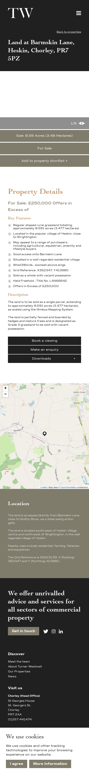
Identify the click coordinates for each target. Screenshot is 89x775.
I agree (16, 764)
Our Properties (19, 671)
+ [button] (5, 388)
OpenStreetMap (68, 487)
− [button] (5, 394)
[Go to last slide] (80, 123)
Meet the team (19, 661)
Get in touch (23, 631)
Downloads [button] (41, 359)
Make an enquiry (45, 350)
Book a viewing (44, 341)
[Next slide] (83, 123)
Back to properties (69, 32)
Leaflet (43, 487)
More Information (50, 764)
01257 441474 (20, 719)
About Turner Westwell (25, 666)
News (12, 676)
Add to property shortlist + (44, 161)
